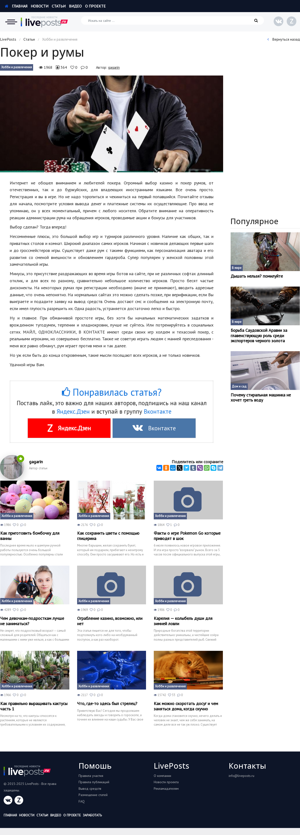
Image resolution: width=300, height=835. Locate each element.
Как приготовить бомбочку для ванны (29, 536)
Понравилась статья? (111, 392)
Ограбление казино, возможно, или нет (109, 621)
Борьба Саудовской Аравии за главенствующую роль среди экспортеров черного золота (259, 335)
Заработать (92, 815)
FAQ (82, 801)
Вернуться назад (283, 39)
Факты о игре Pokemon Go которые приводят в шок (187, 536)
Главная (16, 6)
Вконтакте (157, 411)
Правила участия (91, 776)
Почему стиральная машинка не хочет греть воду (261, 397)
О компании (162, 776)
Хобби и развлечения (16, 67)
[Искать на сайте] (172, 20)
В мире (236, 268)
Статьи (59, 6)
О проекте (95, 6)
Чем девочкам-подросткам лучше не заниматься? (32, 621)
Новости (39, 6)
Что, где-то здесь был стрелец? (107, 703)
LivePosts (8, 39)
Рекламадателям (166, 788)
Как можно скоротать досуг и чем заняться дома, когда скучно (186, 706)
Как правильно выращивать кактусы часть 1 (33, 706)
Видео (75, 6)
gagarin (114, 67)
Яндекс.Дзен (73, 411)
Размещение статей (93, 795)
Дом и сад (239, 386)
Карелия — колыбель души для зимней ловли (183, 621)
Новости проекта (166, 782)
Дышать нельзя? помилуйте (257, 276)
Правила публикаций (94, 782)
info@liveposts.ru (241, 776)
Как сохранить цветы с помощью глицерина (108, 536)
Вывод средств (90, 788)
